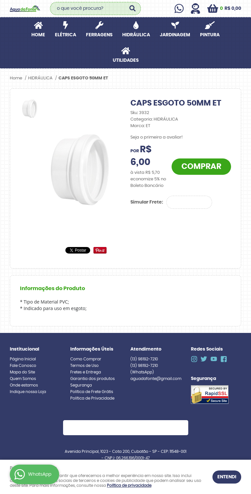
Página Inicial (23, 359)
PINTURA (210, 35)
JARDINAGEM (175, 35)
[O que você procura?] (132, 8)
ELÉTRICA (65, 35)
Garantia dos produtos (92, 379)
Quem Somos (23, 379)
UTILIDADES (126, 60)
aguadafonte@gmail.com (155, 379)
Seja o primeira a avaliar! (156, 137)
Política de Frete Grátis (91, 392)
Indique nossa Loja (28, 392)
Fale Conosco (23, 366)
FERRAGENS (99, 35)
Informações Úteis (91, 349)
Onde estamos (24, 385)
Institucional (24, 349)
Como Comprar (85, 359)
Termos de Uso (84, 366)
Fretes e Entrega (85, 372)
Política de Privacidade (92, 398)
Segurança (81, 385)
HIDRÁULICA (136, 35)
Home (38, 35)
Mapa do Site (22, 372)
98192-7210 (144, 359)
